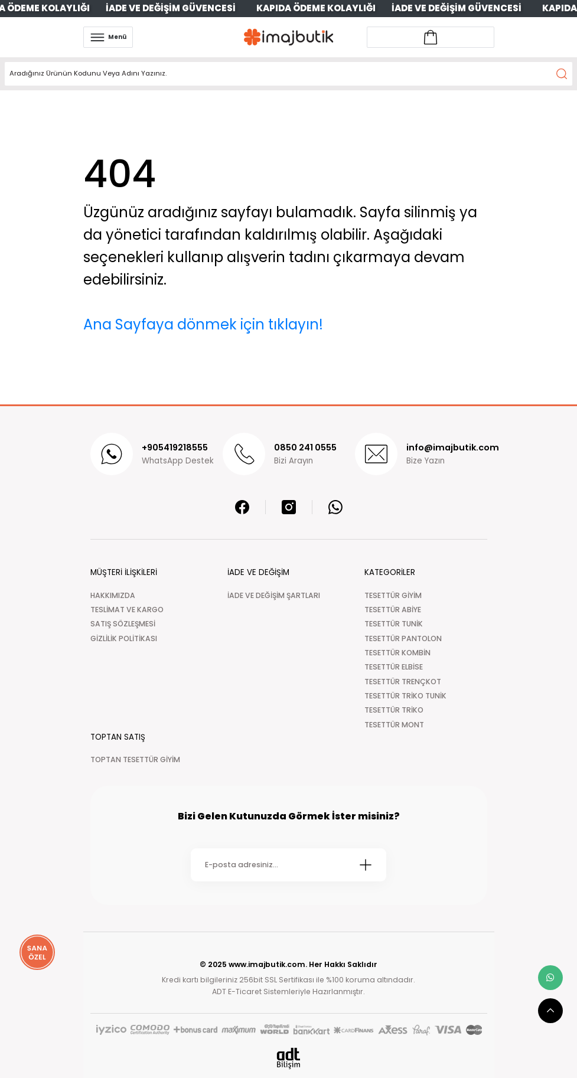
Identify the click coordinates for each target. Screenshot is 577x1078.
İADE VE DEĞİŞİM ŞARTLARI (273, 595)
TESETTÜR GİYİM (393, 595)
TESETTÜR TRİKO (393, 710)
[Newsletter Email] (288, 864)
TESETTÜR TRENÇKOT (402, 682)
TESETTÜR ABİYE (392, 610)
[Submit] (365, 864)
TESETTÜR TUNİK (393, 624)
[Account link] (430, 37)
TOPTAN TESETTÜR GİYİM (135, 759)
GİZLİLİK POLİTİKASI (123, 638)
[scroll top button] (550, 1010)
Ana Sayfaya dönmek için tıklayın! (203, 324)
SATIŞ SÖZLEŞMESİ (122, 624)
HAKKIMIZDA (112, 595)
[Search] (288, 74)
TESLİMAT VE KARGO (127, 610)
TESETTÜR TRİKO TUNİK (405, 696)
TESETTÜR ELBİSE (393, 667)
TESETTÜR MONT (394, 725)
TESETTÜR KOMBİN (397, 653)
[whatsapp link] (550, 977)
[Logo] (288, 37)
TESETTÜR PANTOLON (403, 638)
